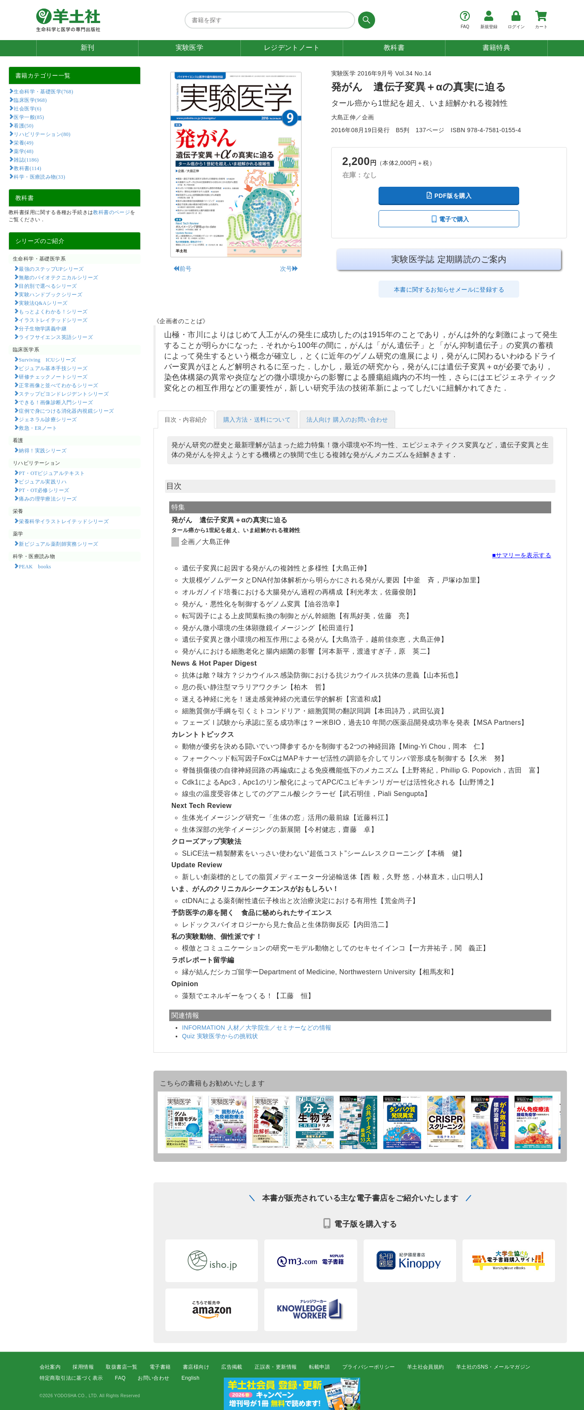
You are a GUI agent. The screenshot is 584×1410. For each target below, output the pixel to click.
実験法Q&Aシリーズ (43, 302)
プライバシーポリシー (368, 1367)
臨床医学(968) (30, 99)
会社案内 (50, 1367)
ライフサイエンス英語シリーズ (56, 336)
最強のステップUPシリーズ (51, 268)
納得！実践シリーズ (42, 450)
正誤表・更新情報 (275, 1367)
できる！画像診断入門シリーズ (56, 402)
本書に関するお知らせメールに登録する (449, 289)
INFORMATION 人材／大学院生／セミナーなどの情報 (256, 1027)
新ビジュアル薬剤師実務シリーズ (58, 543)
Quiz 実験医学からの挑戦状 (220, 1036)
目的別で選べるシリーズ (48, 285)
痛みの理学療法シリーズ (48, 498)
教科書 (394, 47)
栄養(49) (23, 142)
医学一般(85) (29, 116)
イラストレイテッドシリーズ (53, 319)
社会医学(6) (27, 108)
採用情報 (83, 1367)
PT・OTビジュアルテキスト (52, 472)
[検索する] (365, 20)
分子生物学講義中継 (42, 328)
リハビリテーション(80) (42, 133)
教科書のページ (111, 212)
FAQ (120, 1378)
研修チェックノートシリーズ (53, 376)
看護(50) (23, 125)
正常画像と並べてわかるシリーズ (58, 385)
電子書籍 (160, 1367)
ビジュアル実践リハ (42, 481)
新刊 (88, 47)
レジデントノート (292, 47)
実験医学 (190, 47)
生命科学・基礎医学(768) (43, 91)
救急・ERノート (38, 427)
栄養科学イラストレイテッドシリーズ (64, 521)
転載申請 (319, 1367)
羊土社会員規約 (425, 1367)
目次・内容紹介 (186, 419)
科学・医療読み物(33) (39, 176)
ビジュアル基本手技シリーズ (53, 368)
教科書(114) (27, 168)
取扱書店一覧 (121, 1367)
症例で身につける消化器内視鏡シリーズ (66, 410)
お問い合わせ (153, 1378)
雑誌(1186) (26, 159)
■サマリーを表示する (521, 555)
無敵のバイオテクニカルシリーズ (58, 277)
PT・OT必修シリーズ (44, 489)
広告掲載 (232, 1367)
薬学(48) (23, 150)
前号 (182, 268)
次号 (289, 268)
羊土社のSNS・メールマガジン (493, 1367)
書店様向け (196, 1367)
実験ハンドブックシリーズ (50, 294)
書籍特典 (497, 47)
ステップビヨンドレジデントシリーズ (64, 393)
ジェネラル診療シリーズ (48, 419)
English (190, 1378)
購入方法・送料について (257, 419)
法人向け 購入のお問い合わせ (347, 419)
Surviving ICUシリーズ (47, 359)
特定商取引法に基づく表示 (71, 1378)
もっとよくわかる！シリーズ (53, 311)
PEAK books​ (35, 566)
